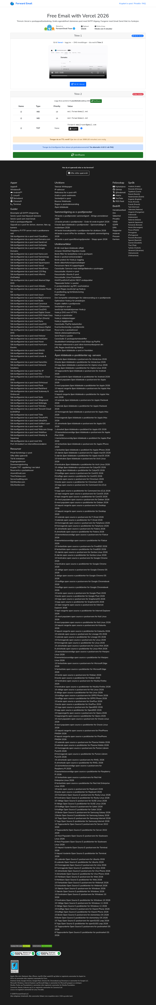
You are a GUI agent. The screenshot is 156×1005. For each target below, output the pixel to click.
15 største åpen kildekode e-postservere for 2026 (83, 452)
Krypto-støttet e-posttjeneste (67, 303)
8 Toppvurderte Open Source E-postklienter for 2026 (82, 934)
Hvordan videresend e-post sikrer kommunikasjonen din (79, 344)
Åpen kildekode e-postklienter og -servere (78, 355)
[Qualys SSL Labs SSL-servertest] (20, 946)
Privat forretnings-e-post (21, 452)
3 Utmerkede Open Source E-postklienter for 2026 (82, 874)
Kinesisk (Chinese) (135, 189)
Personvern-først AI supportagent (69, 265)
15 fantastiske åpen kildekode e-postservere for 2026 (82, 445)
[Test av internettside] (22, 953)
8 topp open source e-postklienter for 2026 (78, 710)
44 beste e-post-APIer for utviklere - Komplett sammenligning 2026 (82, 235)
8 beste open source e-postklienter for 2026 (77, 678)
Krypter (73, 129)
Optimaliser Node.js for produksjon (70, 300)
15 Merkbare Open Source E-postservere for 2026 (79, 876)
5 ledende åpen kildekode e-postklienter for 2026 (81, 407)
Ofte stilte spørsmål (78, 173)
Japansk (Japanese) (135, 222)
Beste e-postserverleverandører (68, 257)
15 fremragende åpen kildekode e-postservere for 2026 (81, 413)
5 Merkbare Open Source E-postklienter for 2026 (78, 879)
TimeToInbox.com (18, 476)
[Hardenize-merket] (14, 966)
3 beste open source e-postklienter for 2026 (80, 596)
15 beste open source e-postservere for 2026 (79, 479)
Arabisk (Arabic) (134, 186)
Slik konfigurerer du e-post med (29, 236)
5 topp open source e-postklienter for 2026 (82, 490)
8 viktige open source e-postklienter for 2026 (79, 692)
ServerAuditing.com (19, 479)
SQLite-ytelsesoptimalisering (67, 333)
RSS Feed (118, 201)
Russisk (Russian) (134, 238)
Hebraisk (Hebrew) (135, 209)
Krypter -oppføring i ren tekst (25, 467)
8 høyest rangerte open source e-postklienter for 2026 (82, 631)
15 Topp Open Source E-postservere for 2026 (83, 818)
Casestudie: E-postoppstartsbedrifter (71, 338)
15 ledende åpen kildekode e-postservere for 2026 (81, 401)
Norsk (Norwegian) (135, 227)
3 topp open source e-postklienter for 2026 (79, 602)
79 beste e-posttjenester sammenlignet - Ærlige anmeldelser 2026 (81, 217)
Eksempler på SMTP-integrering (24, 213)
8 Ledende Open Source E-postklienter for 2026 (79, 862)
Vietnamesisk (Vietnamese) (133, 254)
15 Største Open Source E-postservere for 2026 (80, 888)
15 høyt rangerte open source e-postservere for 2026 (81, 493)
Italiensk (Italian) (134, 220)
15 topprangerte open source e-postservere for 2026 (81, 713)
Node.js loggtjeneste (64, 321)
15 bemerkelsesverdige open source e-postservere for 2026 (81, 536)
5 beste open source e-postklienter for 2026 (79, 482)
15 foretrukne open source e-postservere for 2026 (81, 559)
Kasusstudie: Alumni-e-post (67, 271)
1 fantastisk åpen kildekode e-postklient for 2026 (82, 450)
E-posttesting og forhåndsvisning (69, 292)
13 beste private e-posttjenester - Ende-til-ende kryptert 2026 (82, 221)
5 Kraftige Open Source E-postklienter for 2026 (78, 809)
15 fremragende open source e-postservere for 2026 (82, 523)
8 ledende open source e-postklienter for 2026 (82, 745)
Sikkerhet (117, 216)
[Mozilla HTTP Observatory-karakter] (42, 946)
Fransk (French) (134, 204)
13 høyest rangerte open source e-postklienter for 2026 (80, 513)
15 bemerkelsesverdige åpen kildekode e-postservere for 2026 (82, 434)
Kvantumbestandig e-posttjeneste (69, 327)
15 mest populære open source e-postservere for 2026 (82, 499)
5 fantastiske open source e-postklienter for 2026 (80, 670)
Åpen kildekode (61, 207)
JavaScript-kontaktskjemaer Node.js (70, 309)
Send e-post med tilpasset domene (25, 216)
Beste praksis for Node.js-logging (69, 259)
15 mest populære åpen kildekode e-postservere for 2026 (80, 381)
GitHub (117, 189)
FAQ (144, 3)
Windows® (15, 189)
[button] (81, 128)
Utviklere (59, 182)
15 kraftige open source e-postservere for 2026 (79, 473)
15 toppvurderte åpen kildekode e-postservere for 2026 (80, 372)
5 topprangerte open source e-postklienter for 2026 (80, 716)
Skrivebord (16, 198)
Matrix (117, 195)
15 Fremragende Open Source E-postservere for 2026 (80, 865)
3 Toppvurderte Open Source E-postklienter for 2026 (81, 831)
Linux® (15, 195)
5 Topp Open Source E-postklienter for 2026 (82, 821)
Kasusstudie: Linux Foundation (68, 277)
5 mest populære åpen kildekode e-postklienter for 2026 (82, 385)
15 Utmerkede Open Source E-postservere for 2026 (82, 871)
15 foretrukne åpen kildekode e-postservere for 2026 (80, 460)
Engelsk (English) (134, 199)
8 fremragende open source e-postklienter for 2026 (82, 526)
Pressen (116, 236)
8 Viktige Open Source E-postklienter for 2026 (80, 803)
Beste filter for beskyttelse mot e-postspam (74, 254)
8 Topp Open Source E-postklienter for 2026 (81, 923)
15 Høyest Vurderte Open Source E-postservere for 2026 (81, 849)
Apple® (13, 186)
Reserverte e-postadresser (22, 470)
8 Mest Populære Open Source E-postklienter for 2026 (81, 843)
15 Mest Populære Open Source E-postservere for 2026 (81, 837)
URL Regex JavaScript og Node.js (69, 347)
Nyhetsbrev (119, 186)
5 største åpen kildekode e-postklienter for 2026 (82, 455)
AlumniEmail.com (18, 473)
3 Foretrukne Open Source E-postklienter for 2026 (82, 900)
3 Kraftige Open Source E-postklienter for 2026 (81, 912)
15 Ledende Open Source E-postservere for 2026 (80, 859)
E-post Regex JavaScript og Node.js (70, 289)
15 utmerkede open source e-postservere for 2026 (80, 528)
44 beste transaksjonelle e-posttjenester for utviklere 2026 (80, 230)
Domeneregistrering (19, 464)
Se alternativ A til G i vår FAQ (101, 147)
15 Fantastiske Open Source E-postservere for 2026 (81, 882)
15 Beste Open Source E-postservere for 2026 (82, 812)
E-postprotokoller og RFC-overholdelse (72, 286)
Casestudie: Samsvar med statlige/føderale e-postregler (79, 268)
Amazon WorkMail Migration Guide (70, 251)
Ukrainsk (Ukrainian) (136, 250)
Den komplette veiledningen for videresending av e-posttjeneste (83, 297)
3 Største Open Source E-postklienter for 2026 (79, 891)
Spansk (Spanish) (134, 240)
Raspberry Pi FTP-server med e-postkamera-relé (30, 232)
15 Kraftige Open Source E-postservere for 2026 (78, 806)
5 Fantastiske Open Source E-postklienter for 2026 (81, 885)
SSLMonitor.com (17, 485)
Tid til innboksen (17, 458)
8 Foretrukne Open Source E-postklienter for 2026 (82, 798)
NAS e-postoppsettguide (21, 221)
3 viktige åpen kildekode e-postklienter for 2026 (80, 470)
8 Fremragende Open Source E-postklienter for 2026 (80, 868)
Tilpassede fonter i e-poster (67, 283)
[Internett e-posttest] (48, 953)
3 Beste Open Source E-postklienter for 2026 (82, 815)
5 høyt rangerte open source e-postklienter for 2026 (82, 612)
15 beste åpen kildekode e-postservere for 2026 (81, 359)
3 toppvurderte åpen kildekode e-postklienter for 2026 (82, 376)
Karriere (116, 239)
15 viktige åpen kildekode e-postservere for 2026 (80, 467)
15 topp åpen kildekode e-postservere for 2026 (81, 365)
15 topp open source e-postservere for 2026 (80, 486)
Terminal (15, 204)
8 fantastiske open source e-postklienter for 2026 (80, 549)
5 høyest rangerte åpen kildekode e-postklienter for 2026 (82, 396)
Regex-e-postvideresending (67, 204)
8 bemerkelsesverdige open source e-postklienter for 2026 (81, 542)
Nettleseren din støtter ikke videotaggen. (78, 62)
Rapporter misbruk (117, 232)
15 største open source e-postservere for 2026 (81, 552)
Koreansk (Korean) (135, 225)
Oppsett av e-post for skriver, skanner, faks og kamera (30, 226)
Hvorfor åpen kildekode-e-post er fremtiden (74, 350)
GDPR (115, 224)
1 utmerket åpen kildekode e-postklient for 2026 (80, 429)
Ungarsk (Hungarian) (136, 212)
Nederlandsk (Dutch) (136, 197)
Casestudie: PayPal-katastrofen (68, 324)
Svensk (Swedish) (135, 243)
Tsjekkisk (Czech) (134, 191)
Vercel (60, 42)
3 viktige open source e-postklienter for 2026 (80, 577)
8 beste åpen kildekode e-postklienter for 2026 (80, 362)
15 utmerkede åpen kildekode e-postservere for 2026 (80, 425)
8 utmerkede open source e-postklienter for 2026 (79, 531)
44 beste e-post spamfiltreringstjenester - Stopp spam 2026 (81, 239)
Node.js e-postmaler (63, 315)
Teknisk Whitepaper (63, 186)
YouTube (118, 198)
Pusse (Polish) (133, 230)
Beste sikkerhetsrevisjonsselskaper (70, 262)
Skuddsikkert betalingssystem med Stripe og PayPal (77, 341)
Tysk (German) (133, 207)
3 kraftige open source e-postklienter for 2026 (81, 589)
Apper (13, 182)
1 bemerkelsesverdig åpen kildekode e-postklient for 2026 (83, 439)
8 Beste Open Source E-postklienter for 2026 (81, 917)
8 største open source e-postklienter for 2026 (80, 555)
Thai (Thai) (132, 245)
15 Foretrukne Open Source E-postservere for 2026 (82, 795)
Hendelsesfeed (119, 210)
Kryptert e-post (126, 3)
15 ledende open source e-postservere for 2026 (79, 517)
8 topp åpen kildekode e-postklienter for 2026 (80, 368)
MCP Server (60, 295)
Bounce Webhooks (63, 201)
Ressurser (15, 448)
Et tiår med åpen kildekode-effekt (69, 248)
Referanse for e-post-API (65, 192)
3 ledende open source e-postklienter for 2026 (78, 520)
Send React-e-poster (64, 335)
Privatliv (137, 3)
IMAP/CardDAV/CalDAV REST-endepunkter (74, 280)
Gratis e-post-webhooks (65, 195)
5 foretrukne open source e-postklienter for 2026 (80, 565)
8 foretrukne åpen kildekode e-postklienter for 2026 (82, 464)
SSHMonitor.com (17, 482)
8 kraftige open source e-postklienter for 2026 (78, 476)
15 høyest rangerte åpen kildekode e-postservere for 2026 (82, 390)
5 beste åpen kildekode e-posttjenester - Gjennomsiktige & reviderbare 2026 (80, 226)
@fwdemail (119, 192)
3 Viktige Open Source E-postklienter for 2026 (81, 906)
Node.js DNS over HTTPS (66, 312)
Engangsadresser (17, 461)
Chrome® (16, 201)
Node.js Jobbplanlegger (65, 318)
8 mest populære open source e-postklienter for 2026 (81, 502)
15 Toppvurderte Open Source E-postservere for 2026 (81, 825)
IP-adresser (60, 189)
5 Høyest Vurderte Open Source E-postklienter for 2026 (80, 855)
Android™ (16, 192)
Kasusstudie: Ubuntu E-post (67, 274)
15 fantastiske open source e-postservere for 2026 (81, 546)
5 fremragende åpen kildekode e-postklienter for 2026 (81, 419)
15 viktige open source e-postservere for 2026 (81, 571)
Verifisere (96, 101)
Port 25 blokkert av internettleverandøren (28, 444)
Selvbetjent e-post (63, 198)
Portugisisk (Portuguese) (133, 233)
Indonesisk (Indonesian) (133, 215)
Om (114, 213)
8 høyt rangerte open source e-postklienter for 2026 (81, 496)
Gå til (137, 36)
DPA (115, 227)
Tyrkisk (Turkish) (134, 248)
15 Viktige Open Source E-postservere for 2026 (81, 800)
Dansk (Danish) (134, 194)
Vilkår (115, 221)
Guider (14, 209)
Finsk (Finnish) (133, 202)
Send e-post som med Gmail (22, 218)
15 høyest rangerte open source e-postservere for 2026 (80, 507)
